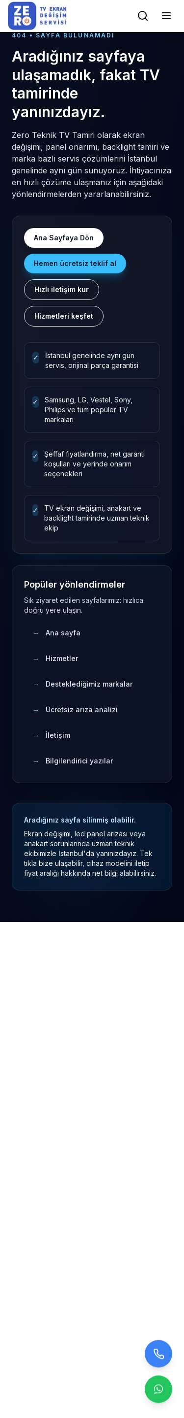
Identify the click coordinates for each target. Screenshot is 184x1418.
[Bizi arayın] (158, 1354)
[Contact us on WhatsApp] (158, 1389)
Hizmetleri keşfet (63, 316)
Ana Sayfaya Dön (64, 237)
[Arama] (143, 16)
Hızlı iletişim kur (61, 289)
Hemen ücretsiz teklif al (75, 263)
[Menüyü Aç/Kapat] (166, 16)
